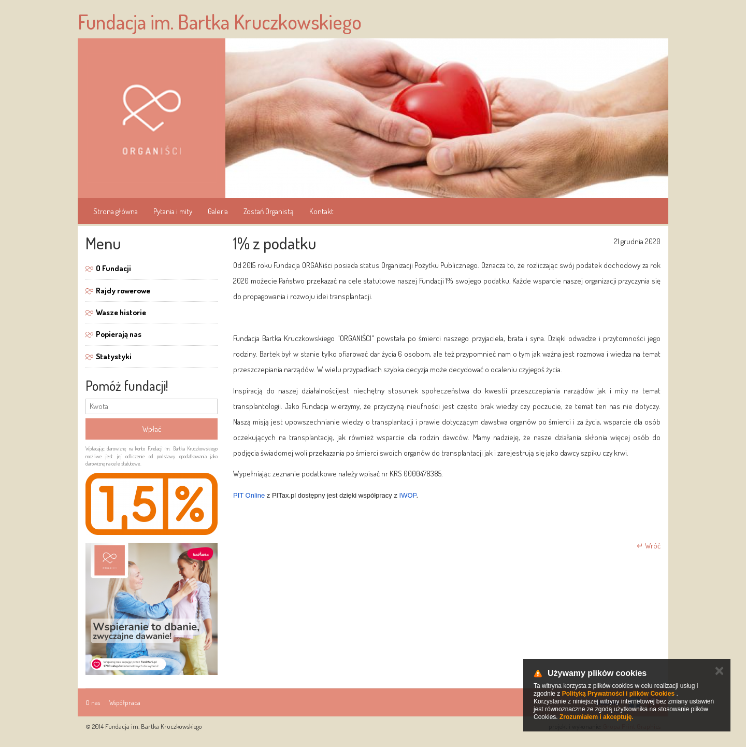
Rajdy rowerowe (123, 290)
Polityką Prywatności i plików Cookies (618, 693)
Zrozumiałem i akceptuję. (597, 717)
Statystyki (114, 356)
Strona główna (115, 211)
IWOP (408, 495)
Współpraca (124, 702)
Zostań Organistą (268, 211)
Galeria (218, 211)
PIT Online (249, 495)
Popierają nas (118, 334)
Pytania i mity (172, 211)
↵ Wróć (649, 546)
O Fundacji (113, 268)
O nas (92, 702)
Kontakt (321, 211)
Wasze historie (121, 312)
